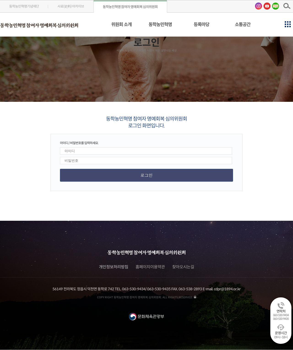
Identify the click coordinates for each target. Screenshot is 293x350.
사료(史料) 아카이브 (70, 6)
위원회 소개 (121, 24)
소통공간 (242, 24)
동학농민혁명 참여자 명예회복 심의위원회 (130, 7)
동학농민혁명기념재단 (24, 6)
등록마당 (201, 24)
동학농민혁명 (160, 24)
